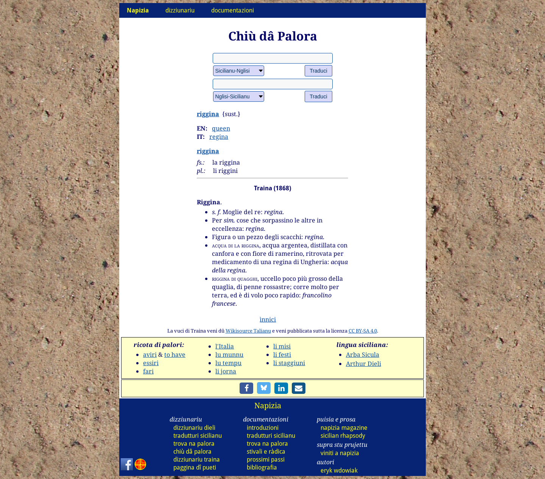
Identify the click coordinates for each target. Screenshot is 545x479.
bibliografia (262, 467)
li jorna (225, 371)
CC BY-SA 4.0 (363, 330)
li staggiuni (289, 363)
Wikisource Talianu (248, 330)
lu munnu (229, 354)
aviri (150, 354)
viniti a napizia (340, 453)
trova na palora (194, 443)
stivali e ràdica (266, 451)
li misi (282, 346)
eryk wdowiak (339, 470)
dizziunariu (180, 10)
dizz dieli (194, 427)
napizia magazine (344, 427)
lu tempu (228, 363)
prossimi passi (266, 459)
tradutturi (197, 435)
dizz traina (196, 459)
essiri (151, 363)
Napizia (267, 405)
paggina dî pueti (194, 467)
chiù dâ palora (192, 451)
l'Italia (224, 346)
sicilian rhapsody (343, 435)
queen (221, 128)
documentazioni (232, 10)
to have (174, 354)
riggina (208, 114)
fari (148, 371)
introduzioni (263, 427)
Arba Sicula (362, 354)
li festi (282, 354)
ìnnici (268, 319)
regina (218, 136)
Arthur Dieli (363, 363)
